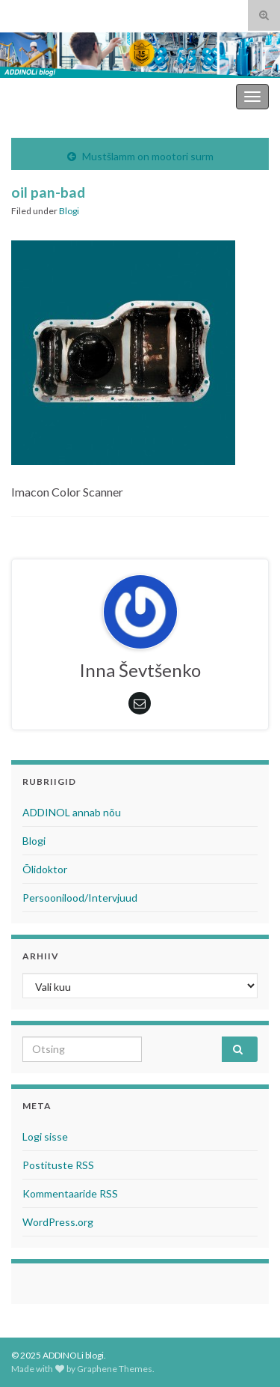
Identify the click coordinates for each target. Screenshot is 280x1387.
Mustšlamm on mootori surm (148, 156)
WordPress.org (57, 1221)
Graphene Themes (114, 1368)
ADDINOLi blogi (192, 96)
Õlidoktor (44, 869)
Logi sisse (45, 1136)
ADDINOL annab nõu (71, 812)
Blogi (69, 210)
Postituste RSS (58, 1165)
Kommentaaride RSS (70, 1193)
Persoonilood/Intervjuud (79, 897)
